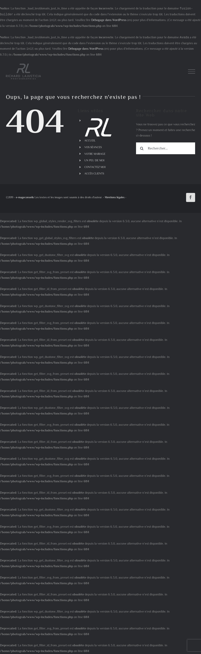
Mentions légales (114, 197)
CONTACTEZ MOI (95, 167)
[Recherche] (142, 148)
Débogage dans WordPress (108, 20)
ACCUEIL (90, 140)
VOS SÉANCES (93, 147)
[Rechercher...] (165, 148)
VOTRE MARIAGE (94, 153)
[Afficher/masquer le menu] (191, 71)
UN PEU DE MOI (94, 160)
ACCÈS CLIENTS (94, 173)
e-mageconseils (25, 197)
